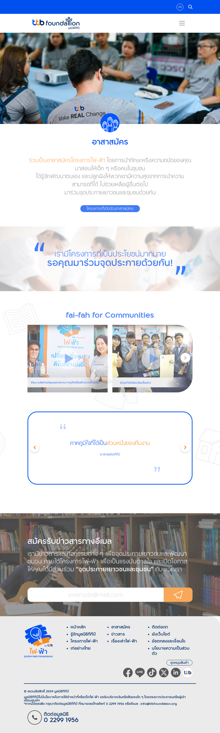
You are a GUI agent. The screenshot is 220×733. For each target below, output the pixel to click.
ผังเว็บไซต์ (161, 634)
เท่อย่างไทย (81, 648)
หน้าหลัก (78, 627)
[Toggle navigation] (182, 23)
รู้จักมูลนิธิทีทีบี (83, 634)
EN (180, 7)
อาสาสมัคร (120, 627)
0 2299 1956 (115, 703)
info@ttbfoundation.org (159, 703)
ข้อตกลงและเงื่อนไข (168, 641)
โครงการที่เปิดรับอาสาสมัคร (110, 208)
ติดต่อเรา (160, 627)
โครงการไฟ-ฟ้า (84, 641)
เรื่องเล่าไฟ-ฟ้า (124, 641)
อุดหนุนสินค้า (179, 662)
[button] (185, 358)
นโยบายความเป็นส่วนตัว (170, 650)
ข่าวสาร (118, 634)
